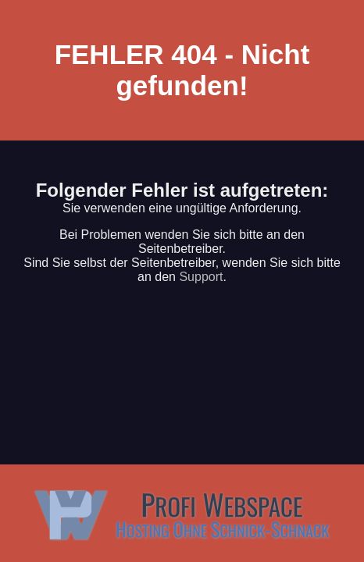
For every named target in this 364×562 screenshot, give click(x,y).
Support (201, 276)
